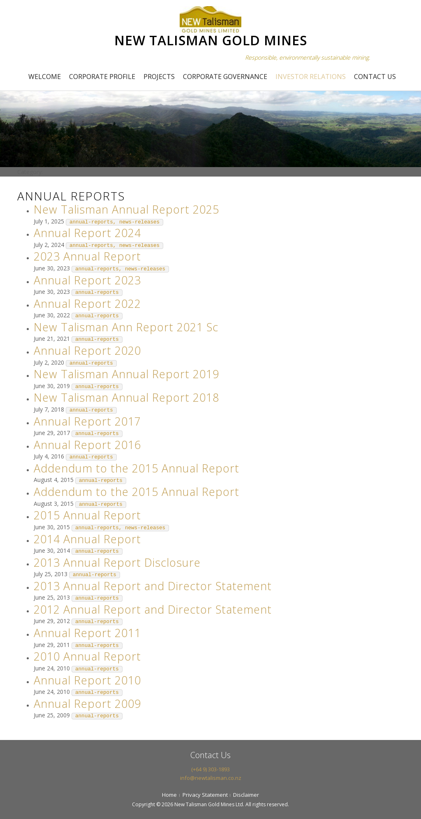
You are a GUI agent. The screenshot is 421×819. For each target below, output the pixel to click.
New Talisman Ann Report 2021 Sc (126, 327)
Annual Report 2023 (87, 280)
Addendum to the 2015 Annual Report (136, 468)
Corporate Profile (102, 76)
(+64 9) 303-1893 (210, 769)
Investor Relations (310, 76)
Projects (159, 76)
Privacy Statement (205, 794)
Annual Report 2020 (87, 350)
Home (169, 794)
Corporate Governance (225, 76)
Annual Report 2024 (87, 232)
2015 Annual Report (87, 515)
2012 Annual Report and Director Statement (153, 609)
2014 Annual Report (87, 539)
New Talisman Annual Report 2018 (126, 397)
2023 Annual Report (87, 256)
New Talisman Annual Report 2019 (126, 374)
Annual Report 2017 (87, 421)
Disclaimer (246, 794)
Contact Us (375, 76)
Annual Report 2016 (87, 444)
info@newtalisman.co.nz (210, 778)
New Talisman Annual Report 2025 (126, 209)
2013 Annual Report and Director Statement (153, 585)
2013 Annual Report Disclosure (117, 562)
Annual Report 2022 (87, 303)
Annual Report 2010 (87, 680)
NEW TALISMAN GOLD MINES (210, 40)
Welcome (44, 76)
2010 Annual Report (87, 656)
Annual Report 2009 (87, 703)
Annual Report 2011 (87, 632)
